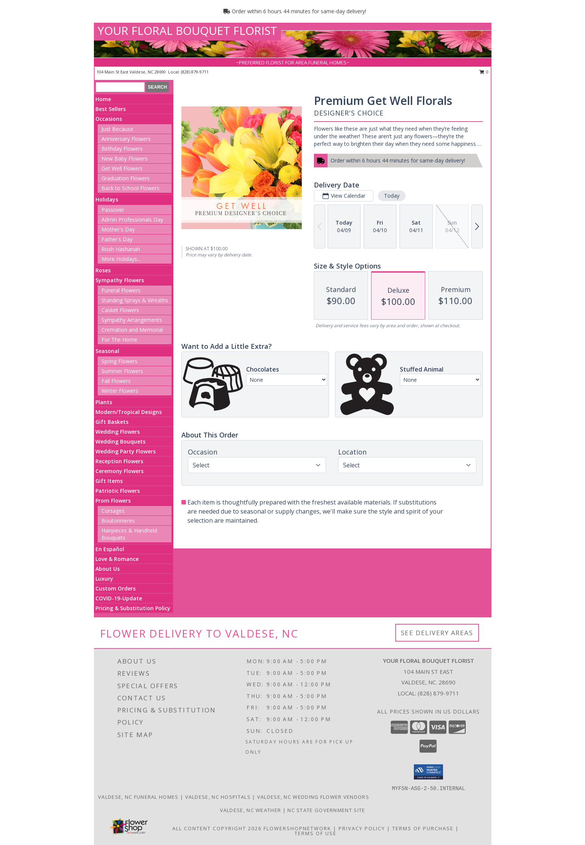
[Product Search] (120, 87)
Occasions (108, 118)
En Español (109, 549)
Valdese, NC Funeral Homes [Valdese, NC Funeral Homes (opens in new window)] (138, 796)
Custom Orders (115, 588)
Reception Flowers (119, 461)
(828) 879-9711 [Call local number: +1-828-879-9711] (195, 72)
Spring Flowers (119, 361)
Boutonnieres (118, 520)
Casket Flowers (120, 310)
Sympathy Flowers (119, 280)
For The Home (119, 339)
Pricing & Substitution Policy (132, 608)
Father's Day (117, 239)
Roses (103, 270)
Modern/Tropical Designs (128, 411)
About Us (107, 568)
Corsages (113, 510)
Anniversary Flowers (126, 138)
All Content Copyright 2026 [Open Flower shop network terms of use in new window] (217, 828)
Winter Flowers (119, 390)
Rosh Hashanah (120, 249)
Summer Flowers (122, 371)
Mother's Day (118, 229)
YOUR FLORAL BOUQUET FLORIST (187, 30)
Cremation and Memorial (132, 329)
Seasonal (107, 351)
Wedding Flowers (117, 431)
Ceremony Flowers (119, 471)
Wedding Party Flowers (125, 451)
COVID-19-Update (118, 598)
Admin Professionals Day (132, 219)
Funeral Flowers (120, 290)
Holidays (106, 199)
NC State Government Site (326, 810)
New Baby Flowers (124, 158)
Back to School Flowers (130, 188)
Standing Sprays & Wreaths (134, 300)
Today (391, 195)
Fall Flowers (116, 380)
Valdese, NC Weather (250, 810)
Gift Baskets (111, 421)
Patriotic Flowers (117, 490)
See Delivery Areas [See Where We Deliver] (437, 632)
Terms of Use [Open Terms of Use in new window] (316, 833)
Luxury (104, 578)
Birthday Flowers (122, 148)
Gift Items (109, 480)
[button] (428, 771)
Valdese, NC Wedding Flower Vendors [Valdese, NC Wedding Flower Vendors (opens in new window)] (313, 796)
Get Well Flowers (122, 168)
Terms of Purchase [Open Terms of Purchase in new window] (423, 828)
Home (103, 99)
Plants (103, 402)
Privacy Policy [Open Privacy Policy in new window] (362, 828)
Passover (112, 209)
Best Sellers (110, 108)
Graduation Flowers (125, 178)
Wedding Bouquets (120, 441)
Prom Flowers (113, 500)
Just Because (117, 129)
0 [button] (484, 72)
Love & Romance (117, 558)
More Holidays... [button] (120, 258)
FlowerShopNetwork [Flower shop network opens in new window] (297, 828)
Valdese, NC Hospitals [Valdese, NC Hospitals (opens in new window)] (218, 796)
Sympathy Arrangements (131, 319)
